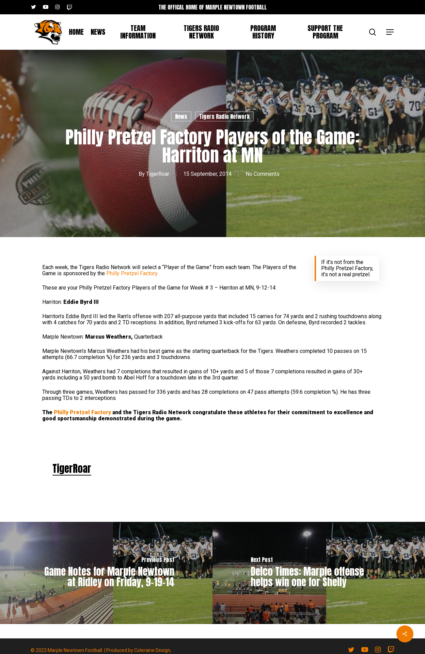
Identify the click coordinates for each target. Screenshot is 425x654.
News (181, 116)
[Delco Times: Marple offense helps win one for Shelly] (318, 573)
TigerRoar (157, 174)
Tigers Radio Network (224, 116)
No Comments (263, 174)
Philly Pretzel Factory (131, 273)
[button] (390, 32)
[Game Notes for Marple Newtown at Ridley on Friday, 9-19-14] (106, 573)
